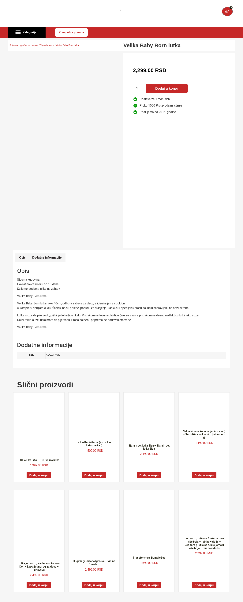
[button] (27, 32)
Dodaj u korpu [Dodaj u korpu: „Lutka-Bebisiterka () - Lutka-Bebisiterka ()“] (94, 475)
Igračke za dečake (29, 45)
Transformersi (47, 45)
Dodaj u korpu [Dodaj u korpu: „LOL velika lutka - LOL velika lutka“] (39, 475)
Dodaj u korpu (166, 88)
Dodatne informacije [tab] (47, 257)
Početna (13, 45)
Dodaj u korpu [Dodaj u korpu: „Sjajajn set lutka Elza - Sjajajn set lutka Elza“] (149, 475)
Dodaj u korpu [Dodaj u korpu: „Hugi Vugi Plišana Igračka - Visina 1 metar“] (94, 585)
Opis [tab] (22, 257)
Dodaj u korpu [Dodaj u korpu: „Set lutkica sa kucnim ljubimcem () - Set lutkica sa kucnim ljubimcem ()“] (204, 475)
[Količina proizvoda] (138, 88)
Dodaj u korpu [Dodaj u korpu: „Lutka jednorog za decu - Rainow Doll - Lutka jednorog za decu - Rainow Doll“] (39, 585)
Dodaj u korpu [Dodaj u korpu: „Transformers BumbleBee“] (149, 585)
